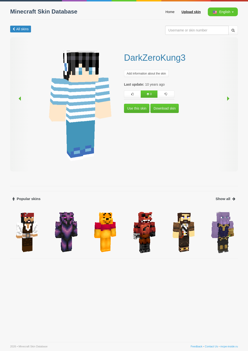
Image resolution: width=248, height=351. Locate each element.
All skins (21, 29)
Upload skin (191, 12)
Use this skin (136, 108)
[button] (222, 12)
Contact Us (211, 346)
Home (169, 12)
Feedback (196, 346)
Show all (225, 199)
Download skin (165, 108)
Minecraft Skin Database (43, 11)
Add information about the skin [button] (146, 73)
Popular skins (26, 199)
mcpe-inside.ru (229, 346)
